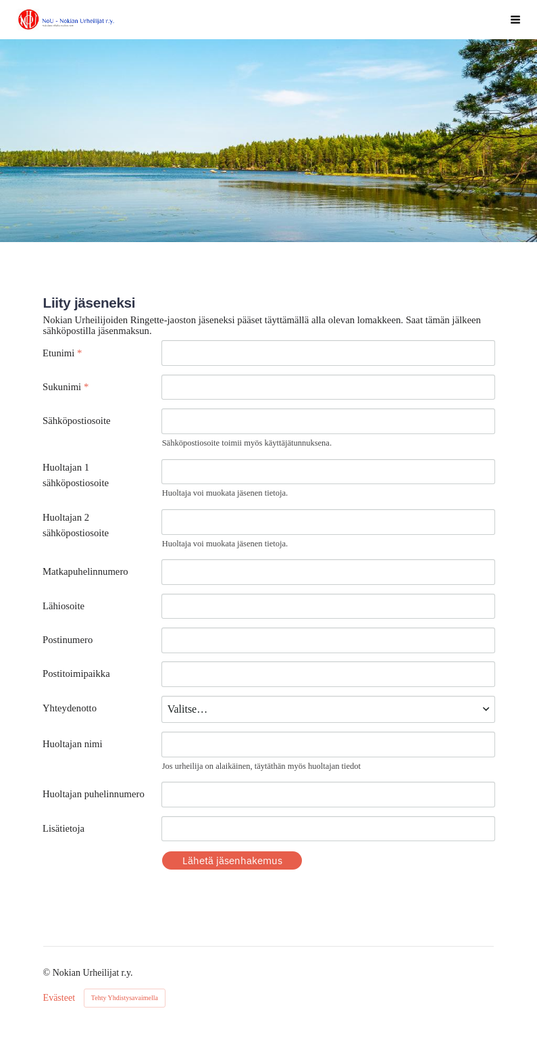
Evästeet (59, 998)
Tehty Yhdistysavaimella (124, 997)
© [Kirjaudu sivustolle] (48, 973)
